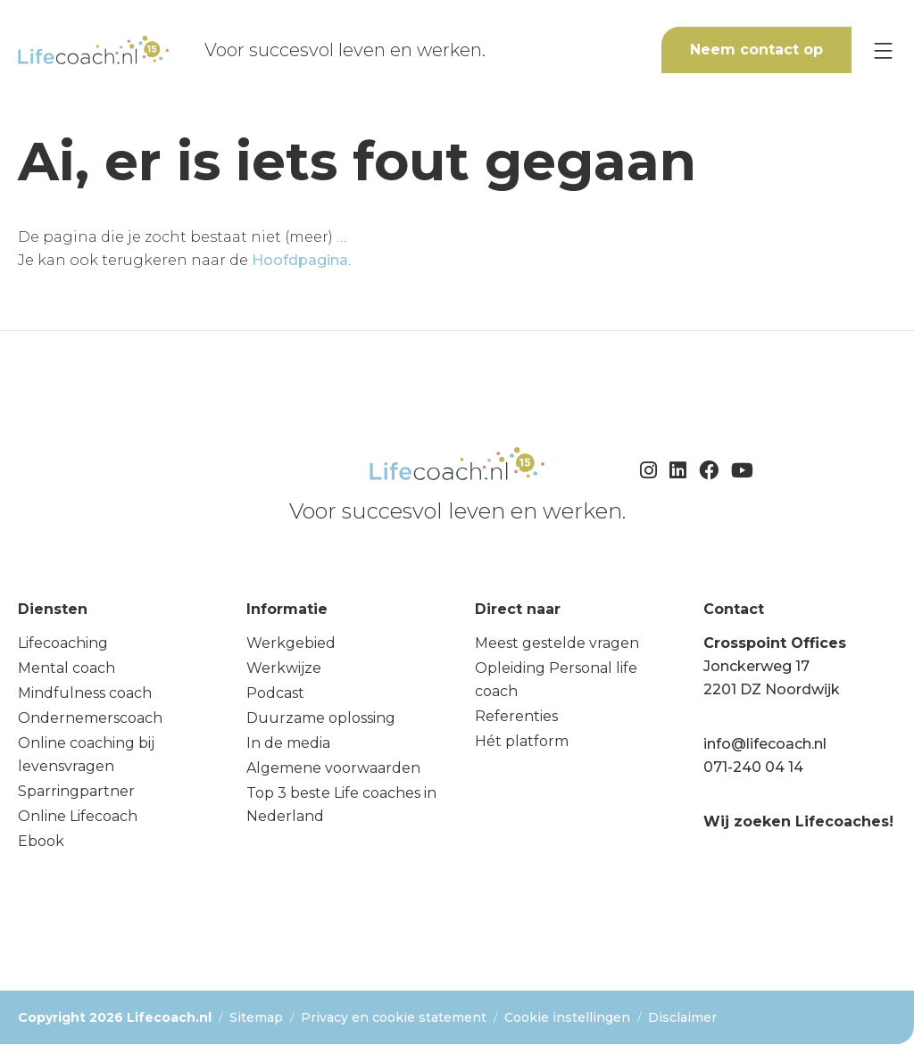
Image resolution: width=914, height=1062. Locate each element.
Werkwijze (283, 668)
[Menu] (883, 50)
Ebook (41, 841)
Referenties (516, 716)
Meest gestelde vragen (557, 643)
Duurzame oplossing (320, 717)
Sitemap (256, 1017)
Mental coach (66, 668)
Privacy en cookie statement (393, 1017)
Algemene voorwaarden (333, 767)
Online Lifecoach (77, 816)
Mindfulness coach (85, 692)
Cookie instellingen (567, 1017)
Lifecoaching (63, 643)
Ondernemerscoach (90, 717)
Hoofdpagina (300, 260)
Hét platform (522, 741)
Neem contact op (756, 49)
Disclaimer (682, 1017)
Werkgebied (291, 643)
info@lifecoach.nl (765, 743)
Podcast (275, 692)
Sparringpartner (76, 791)
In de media (288, 742)
